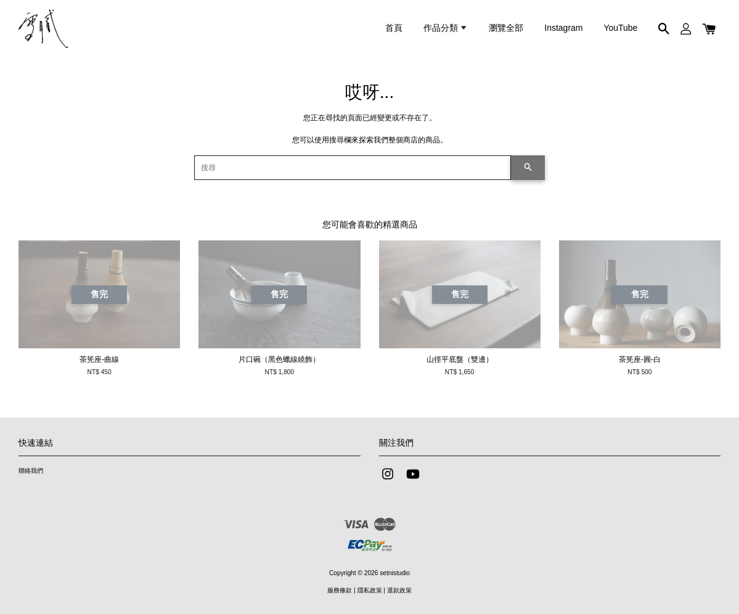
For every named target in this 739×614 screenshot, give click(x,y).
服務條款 (339, 590)
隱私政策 (369, 590)
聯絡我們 (30, 470)
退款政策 (399, 590)
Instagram (563, 28)
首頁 (393, 28)
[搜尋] (353, 167)
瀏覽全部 (506, 28)
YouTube (620, 28)
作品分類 (445, 28)
